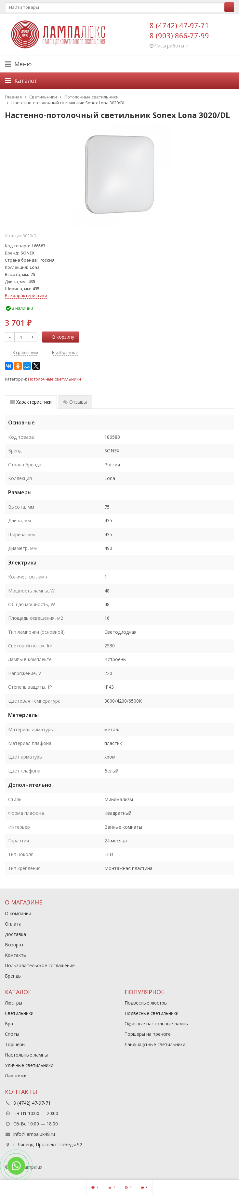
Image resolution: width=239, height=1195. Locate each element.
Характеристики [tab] (31, 402)
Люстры (13, 1003)
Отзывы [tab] (75, 402)
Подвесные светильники (152, 1013)
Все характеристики (26, 295)
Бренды (13, 976)
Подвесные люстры (146, 1003)
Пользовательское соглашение (40, 965)
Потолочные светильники (54, 379)
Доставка (15, 934)
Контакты (16, 955)
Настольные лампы (26, 1055)
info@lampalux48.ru (34, 1134)
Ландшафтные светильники (155, 1044)
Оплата (13, 924)
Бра (9, 1023)
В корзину (59, 337)
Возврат (14, 945)
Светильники (19, 1013)
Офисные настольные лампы (157, 1023)
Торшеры (15, 1044)
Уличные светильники (29, 1065)
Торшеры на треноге (148, 1034)
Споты (12, 1034)
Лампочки (16, 1075)
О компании (18, 913)
